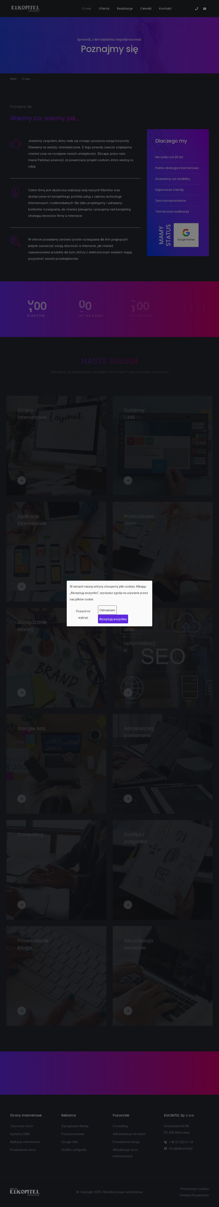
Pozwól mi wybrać (83, 614)
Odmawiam (107, 610)
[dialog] (109, 603)
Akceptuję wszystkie (113, 619)
